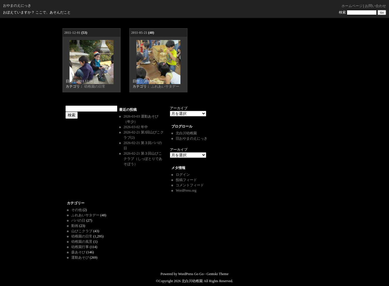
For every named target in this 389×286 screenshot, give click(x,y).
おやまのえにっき (17, 6)
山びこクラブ (81, 231)
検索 (342, 12)
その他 (76, 210)
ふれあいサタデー (165, 86)
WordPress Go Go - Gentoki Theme (203, 274)
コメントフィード (190, 185)
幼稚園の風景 (81, 242)
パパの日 (78, 220)
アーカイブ (178, 108)
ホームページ (352, 6)
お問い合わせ (375, 6)
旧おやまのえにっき (191, 138)
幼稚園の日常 (94, 86)
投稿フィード (186, 180)
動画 (74, 226)
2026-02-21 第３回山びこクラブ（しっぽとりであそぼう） (143, 158)
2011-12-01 (72, 33)
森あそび (78, 252)
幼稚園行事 (80, 247)
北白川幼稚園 (186, 133)
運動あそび (80, 257)
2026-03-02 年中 (136, 127)
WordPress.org (186, 190)
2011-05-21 (139, 33)
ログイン (183, 175)
